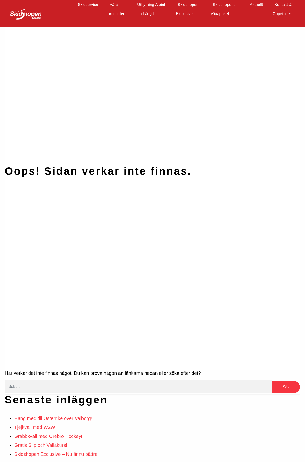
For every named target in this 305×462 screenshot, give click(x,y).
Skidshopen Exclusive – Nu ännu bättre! (56, 454)
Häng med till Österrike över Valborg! (53, 418)
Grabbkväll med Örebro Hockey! (48, 436)
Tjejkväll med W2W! (35, 427)
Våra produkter (116, 9)
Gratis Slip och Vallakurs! (40, 445)
